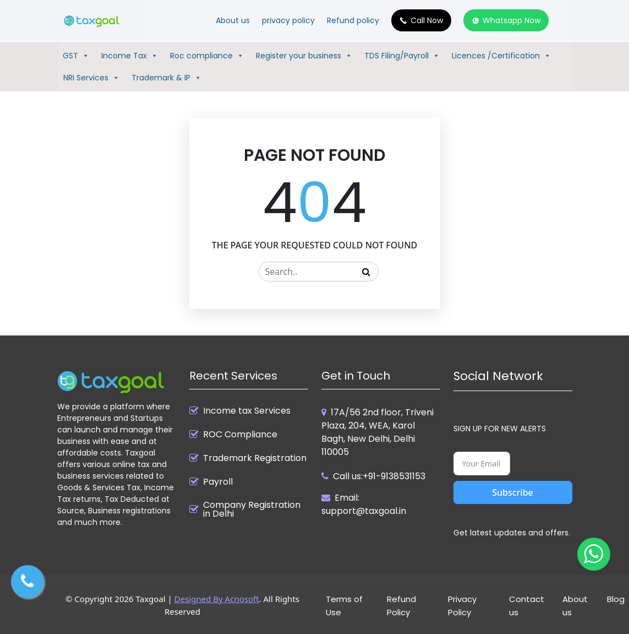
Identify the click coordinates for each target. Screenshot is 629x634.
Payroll (218, 482)
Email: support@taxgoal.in (363, 504)
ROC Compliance (240, 434)
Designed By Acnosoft (216, 598)
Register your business (304, 56)
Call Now (427, 20)
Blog (616, 599)
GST (76, 56)
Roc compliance (207, 56)
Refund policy (353, 20)
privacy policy (288, 20)
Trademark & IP (166, 78)
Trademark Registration (255, 458)
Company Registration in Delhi (251, 509)
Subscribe (512, 492)
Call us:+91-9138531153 (379, 476)
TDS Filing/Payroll (402, 56)
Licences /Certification (501, 56)
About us (233, 20)
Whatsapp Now (511, 20)
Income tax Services (247, 411)
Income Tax (129, 56)
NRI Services (91, 78)
